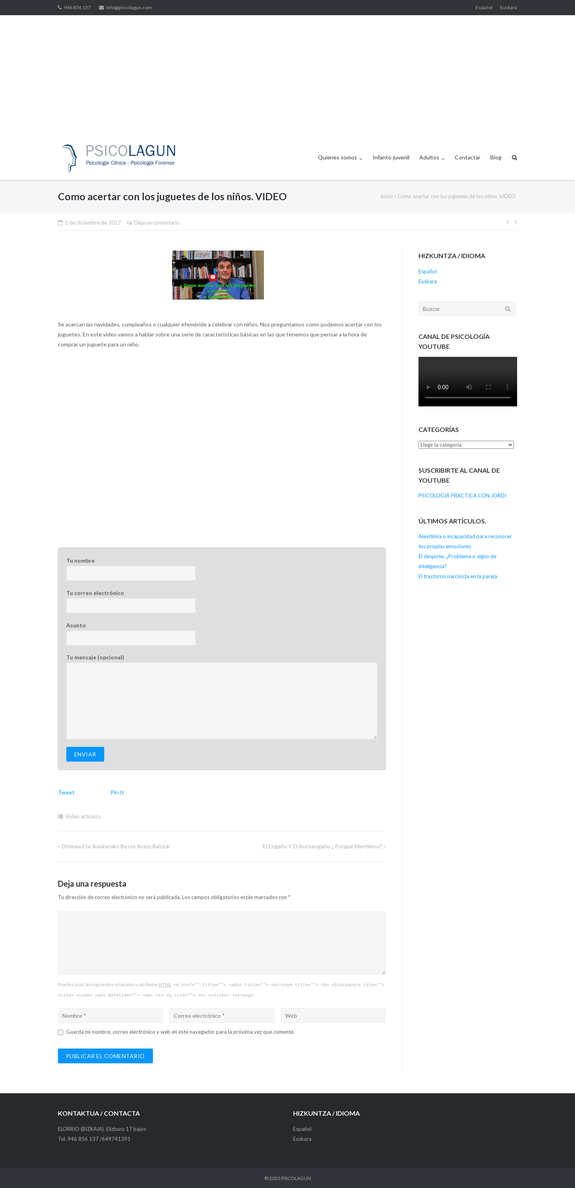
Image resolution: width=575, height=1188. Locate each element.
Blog (496, 157)
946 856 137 (77, 7)
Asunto (221, 633)
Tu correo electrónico (221, 601)
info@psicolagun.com (129, 7)
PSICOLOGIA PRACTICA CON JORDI (462, 495)
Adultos (429, 157)
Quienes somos (337, 157)
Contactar (467, 157)
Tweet (66, 792)
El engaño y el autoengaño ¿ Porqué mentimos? (322, 846)
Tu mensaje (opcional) (221, 696)
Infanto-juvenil (391, 157)
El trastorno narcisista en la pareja (457, 576)
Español (484, 7)
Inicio (387, 196)
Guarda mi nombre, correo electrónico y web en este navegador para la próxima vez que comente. (180, 1032)
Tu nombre (221, 569)
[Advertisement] (287, 75)
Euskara (508, 7)
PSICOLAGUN (296, 1178)
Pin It (117, 792)
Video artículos (83, 816)
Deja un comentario (157, 222)
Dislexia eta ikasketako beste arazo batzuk (116, 846)
